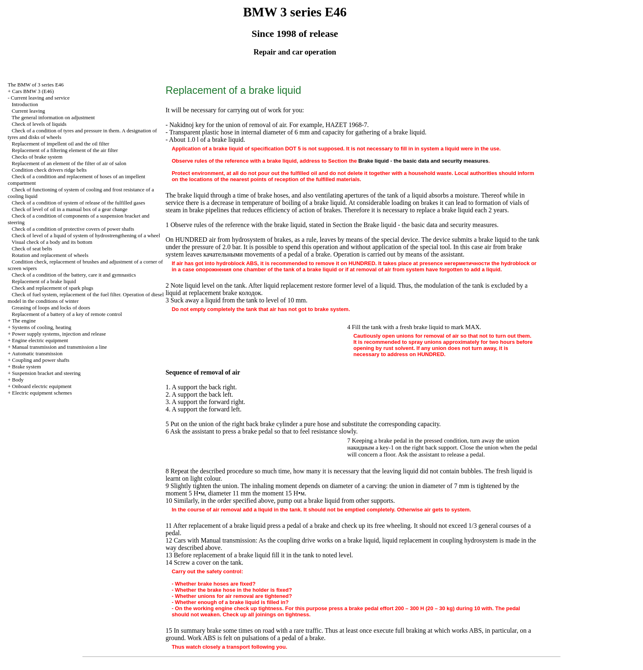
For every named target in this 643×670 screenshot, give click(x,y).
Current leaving (28, 111)
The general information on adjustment (53, 117)
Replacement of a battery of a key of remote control (67, 314)
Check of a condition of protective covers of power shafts (73, 229)
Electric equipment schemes (42, 393)
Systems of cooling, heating (41, 327)
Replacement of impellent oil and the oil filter (60, 144)
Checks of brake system (37, 157)
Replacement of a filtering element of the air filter (65, 150)
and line (59, 347)
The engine (24, 321)
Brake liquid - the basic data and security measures (423, 161)
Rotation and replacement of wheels (50, 255)
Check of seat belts (32, 248)
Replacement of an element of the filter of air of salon (69, 163)
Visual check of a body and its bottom (51, 242)
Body (17, 380)
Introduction (25, 104)
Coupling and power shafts (40, 360)
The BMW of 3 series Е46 (36, 85)
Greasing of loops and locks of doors (51, 307)
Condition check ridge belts (49, 170)
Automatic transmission (37, 353)
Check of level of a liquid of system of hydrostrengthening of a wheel (86, 235)
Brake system (26, 366)
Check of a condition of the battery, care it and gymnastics (74, 275)
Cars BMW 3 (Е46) (33, 91)
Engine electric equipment (40, 340)
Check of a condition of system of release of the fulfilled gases (78, 203)
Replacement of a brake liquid (44, 281)
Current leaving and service (40, 98)
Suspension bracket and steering (46, 373)
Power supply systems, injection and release (59, 334)
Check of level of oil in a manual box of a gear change (70, 209)
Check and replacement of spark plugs (52, 288)
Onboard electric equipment (41, 386)
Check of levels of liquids (39, 124)
